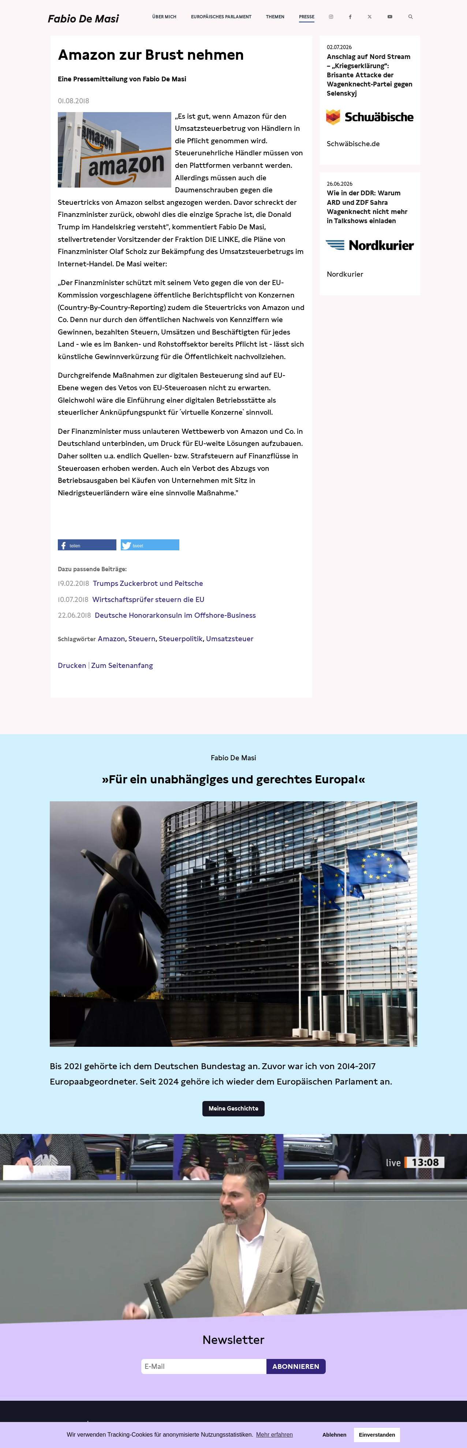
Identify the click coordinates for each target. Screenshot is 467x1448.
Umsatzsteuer (230, 639)
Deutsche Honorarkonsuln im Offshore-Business (175, 615)
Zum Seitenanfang (122, 665)
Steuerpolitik (181, 639)
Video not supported (233, 1265)
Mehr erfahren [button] (274, 1435)
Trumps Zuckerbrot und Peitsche (148, 583)
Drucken (72, 665)
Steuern (142, 639)
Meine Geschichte (233, 1108)
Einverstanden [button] (377, 1435)
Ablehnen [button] (334, 1435)
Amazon (111, 639)
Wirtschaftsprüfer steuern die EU (148, 599)
